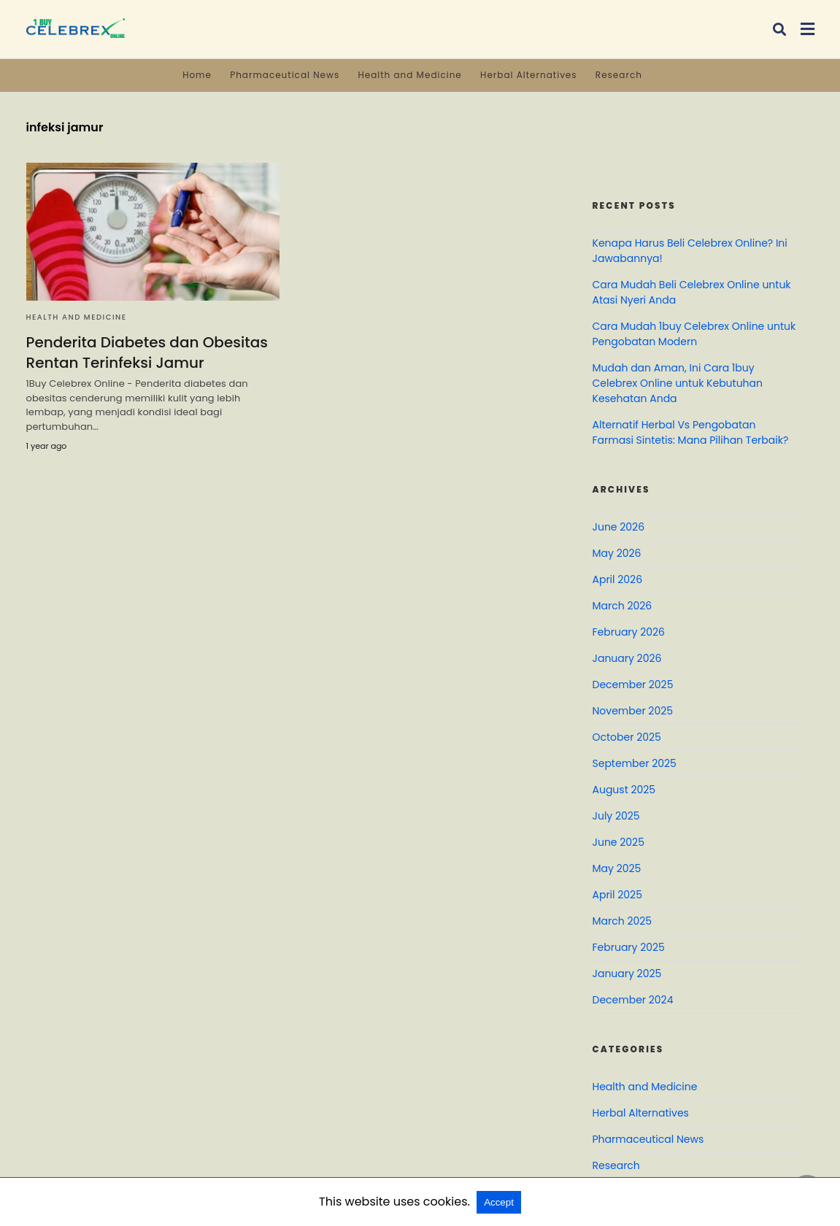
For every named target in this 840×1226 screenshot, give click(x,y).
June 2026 (619, 527)
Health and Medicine (409, 75)
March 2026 (622, 605)
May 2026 (617, 553)
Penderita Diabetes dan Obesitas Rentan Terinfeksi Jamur (147, 352)
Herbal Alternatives (528, 75)
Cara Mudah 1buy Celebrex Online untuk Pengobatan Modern (694, 334)
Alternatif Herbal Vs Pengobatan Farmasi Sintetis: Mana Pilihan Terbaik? (691, 432)
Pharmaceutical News (284, 75)
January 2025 (627, 973)
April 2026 (618, 579)
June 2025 (618, 842)
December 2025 (633, 684)
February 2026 (629, 632)
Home (197, 75)
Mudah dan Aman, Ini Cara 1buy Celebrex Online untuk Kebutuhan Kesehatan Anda (678, 383)
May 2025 (617, 868)
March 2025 (622, 921)
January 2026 (627, 658)
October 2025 (627, 737)
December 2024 (633, 999)
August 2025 (624, 789)
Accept (499, 1202)
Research (619, 75)
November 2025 (633, 710)
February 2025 (629, 947)
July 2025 (616, 816)
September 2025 (635, 763)
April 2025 (617, 894)
